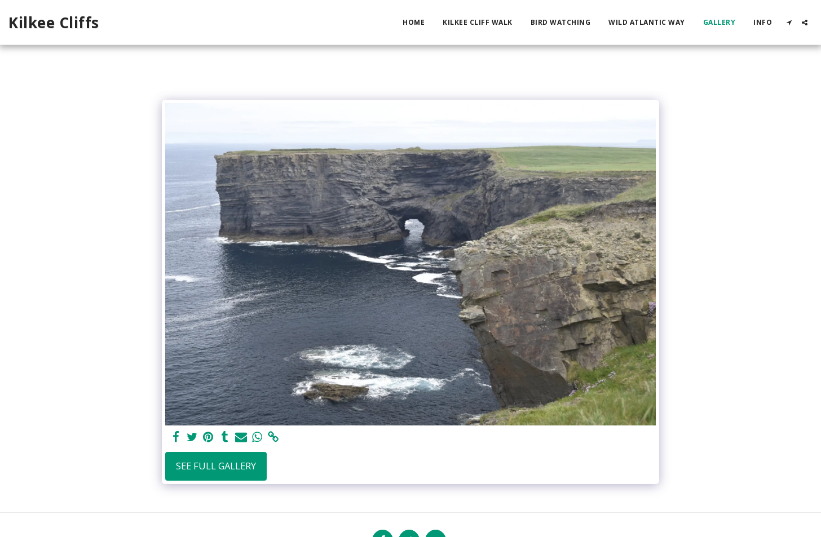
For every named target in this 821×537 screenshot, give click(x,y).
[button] (789, 22)
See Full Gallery (216, 465)
